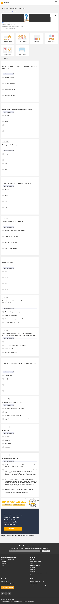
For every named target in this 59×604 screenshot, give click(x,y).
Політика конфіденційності (27, 601)
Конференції (4, 563)
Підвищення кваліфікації (7, 559)
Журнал (32, 559)
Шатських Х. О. (6, 22)
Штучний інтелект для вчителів (38, 573)
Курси (2, 565)
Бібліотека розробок (35, 561)
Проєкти (32, 567)
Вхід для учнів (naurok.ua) (37, 581)
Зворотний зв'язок (7, 587)
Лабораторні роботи (35, 565)
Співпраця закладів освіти (8, 583)
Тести (31, 563)
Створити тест (12, 528)
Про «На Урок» (5, 581)
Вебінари (3, 561)
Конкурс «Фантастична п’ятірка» (39, 585)
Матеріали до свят (35, 583)
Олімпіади (33, 571)
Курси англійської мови (36, 575)
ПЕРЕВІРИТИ (46, 551)
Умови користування (16, 601)
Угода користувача (5, 601)
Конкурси (32, 569)
